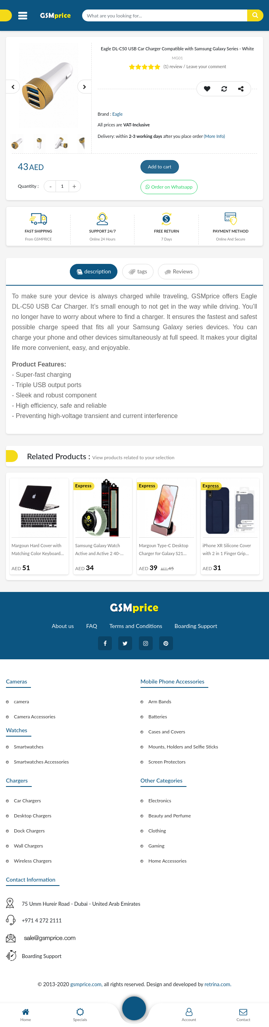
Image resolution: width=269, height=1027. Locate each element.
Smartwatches (28, 749)
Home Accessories (167, 863)
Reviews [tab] (179, 274)
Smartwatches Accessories (41, 764)
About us (63, 628)
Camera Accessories (35, 719)
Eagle (117, 113)
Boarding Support (196, 628)
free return (166, 233)
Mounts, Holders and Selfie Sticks (183, 749)
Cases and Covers (166, 734)
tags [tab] (138, 274)
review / (174, 66)
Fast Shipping (38, 233)
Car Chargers (27, 803)
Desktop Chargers (32, 818)
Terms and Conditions (136, 628)
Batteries (157, 719)
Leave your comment (206, 66)
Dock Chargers (29, 833)
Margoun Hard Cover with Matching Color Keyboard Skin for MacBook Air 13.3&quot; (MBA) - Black (36, 553)
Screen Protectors (167, 764)
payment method (230, 233)
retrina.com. (217, 986)
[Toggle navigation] (22, 16)
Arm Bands (159, 704)
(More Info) (214, 136)
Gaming (156, 848)
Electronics (159, 803)
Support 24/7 (102, 233)
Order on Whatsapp (169, 189)
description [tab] (93, 274)
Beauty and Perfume (169, 818)
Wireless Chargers (33, 863)
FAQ (91, 628)
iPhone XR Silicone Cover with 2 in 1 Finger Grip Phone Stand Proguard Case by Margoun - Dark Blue (229, 553)
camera (21, 704)
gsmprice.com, (87, 986)
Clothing (157, 833)
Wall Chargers (28, 848)
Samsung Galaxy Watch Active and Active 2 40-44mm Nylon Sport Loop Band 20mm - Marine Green (102, 553)
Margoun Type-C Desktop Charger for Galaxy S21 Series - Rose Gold (163, 553)
